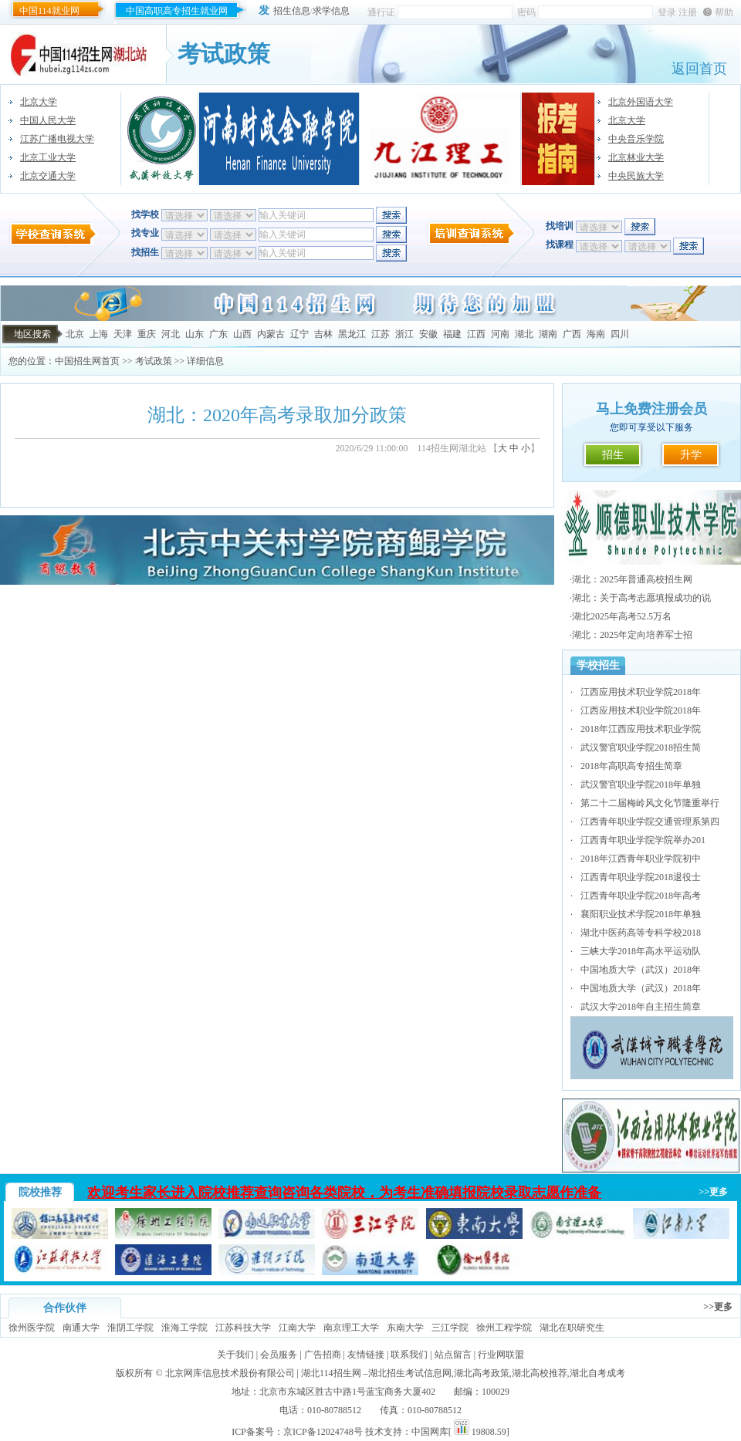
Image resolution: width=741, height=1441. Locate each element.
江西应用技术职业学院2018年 (640, 692)
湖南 (548, 334)
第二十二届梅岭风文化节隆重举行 (649, 803)
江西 (476, 334)
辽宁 (299, 334)
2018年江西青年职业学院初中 (640, 858)
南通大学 (81, 1327)
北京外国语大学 (640, 101)
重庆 (146, 334)
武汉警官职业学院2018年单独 (640, 784)
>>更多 (713, 1191)
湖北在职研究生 (572, 1327)
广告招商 (322, 1354)
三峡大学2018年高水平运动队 (640, 951)
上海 (99, 334)
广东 (218, 334)
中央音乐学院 (636, 138)
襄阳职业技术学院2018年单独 (640, 914)
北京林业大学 (636, 157)
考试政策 (153, 361)
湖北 (524, 334)
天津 (122, 334)
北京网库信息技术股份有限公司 (230, 1373)
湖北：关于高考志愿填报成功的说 (641, 597)
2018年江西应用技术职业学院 (640, 729)
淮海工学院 (184, 1327)
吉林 (323, 334)
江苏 (380, 334)
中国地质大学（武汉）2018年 (640, 969)
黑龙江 (352, 334)
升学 (691, 455)
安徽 (428, 334)
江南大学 (297, 1327)
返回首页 (699, 68)
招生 (613, 455)
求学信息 (331, 10)
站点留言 (453, 1354)
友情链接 (365, 1354)
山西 (242, 334)
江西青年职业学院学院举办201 (642, 840)
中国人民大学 (48, 120)
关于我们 (235, 1354)
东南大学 (405, 1327)
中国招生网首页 (87, 361)
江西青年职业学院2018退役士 (640, 877)
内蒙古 (271, 334)
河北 (170, 334)
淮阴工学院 (130, 1327)
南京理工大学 (351, 1327)
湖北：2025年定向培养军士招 (632, 634)
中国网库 (429, 1431)
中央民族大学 (636, 175)
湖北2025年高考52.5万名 (622, 616)
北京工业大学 (48, 157)
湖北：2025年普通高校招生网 (632, 579)
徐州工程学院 (504, 1327)
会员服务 (278, 1354)
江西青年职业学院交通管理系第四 (649, 821)
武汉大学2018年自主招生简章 (640, 1006)
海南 (596, 334)
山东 (194, 334)
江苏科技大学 (243, 1327)
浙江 (404, 334)
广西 (572, 334)
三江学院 (450, 1327)
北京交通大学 (48, 175)
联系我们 (409, 1354)
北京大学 (38, 101)
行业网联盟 (501, 1354)
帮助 (724, 12)
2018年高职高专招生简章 (631, 766)
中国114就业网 (49, 10)
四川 (620, 334)
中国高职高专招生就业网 (177, 10)
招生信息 (291, 10)
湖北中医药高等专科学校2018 (640, 932)
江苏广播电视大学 (57, 138)
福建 (452, 334)
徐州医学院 (31, 1327)
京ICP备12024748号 (323, 1431)
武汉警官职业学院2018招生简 (640, 747)
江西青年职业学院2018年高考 (640, 895)
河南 (500, 334)
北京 (75, 334)
